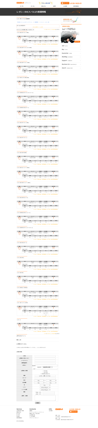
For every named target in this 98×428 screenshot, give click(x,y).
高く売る (33, 6)
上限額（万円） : (38, 394)
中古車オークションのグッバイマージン (24, 22)
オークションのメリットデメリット (36, 412)
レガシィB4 (47, 22)
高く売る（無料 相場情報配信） (52, 44)
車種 (24, 375)
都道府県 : (39, 367)
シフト (24, 387)
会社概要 (65, 6)
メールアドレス (24, 360)
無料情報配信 (76, 6)
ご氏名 (24, 355)
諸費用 (54, 6)
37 (51, 29)
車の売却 (46, 372)
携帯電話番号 (24, 362)
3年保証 (18, 416)
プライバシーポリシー (34, 417)
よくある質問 (32, 416)
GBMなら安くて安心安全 (34, 413)
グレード (24, 377)
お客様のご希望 (24, 370)
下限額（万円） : (38, 392)
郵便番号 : (34, 365)
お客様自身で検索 (20, 410)
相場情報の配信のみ (46, 373)
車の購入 (46, 370)
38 (52, 29)
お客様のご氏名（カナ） (24, 358)
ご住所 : (34, 368)
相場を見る (43, 6)
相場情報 (36, 22)
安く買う (22, 6)
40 (55, 29)
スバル (41, 22)
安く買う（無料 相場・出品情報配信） (40, 44)
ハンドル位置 (24, 389)
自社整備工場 (32, 414)
